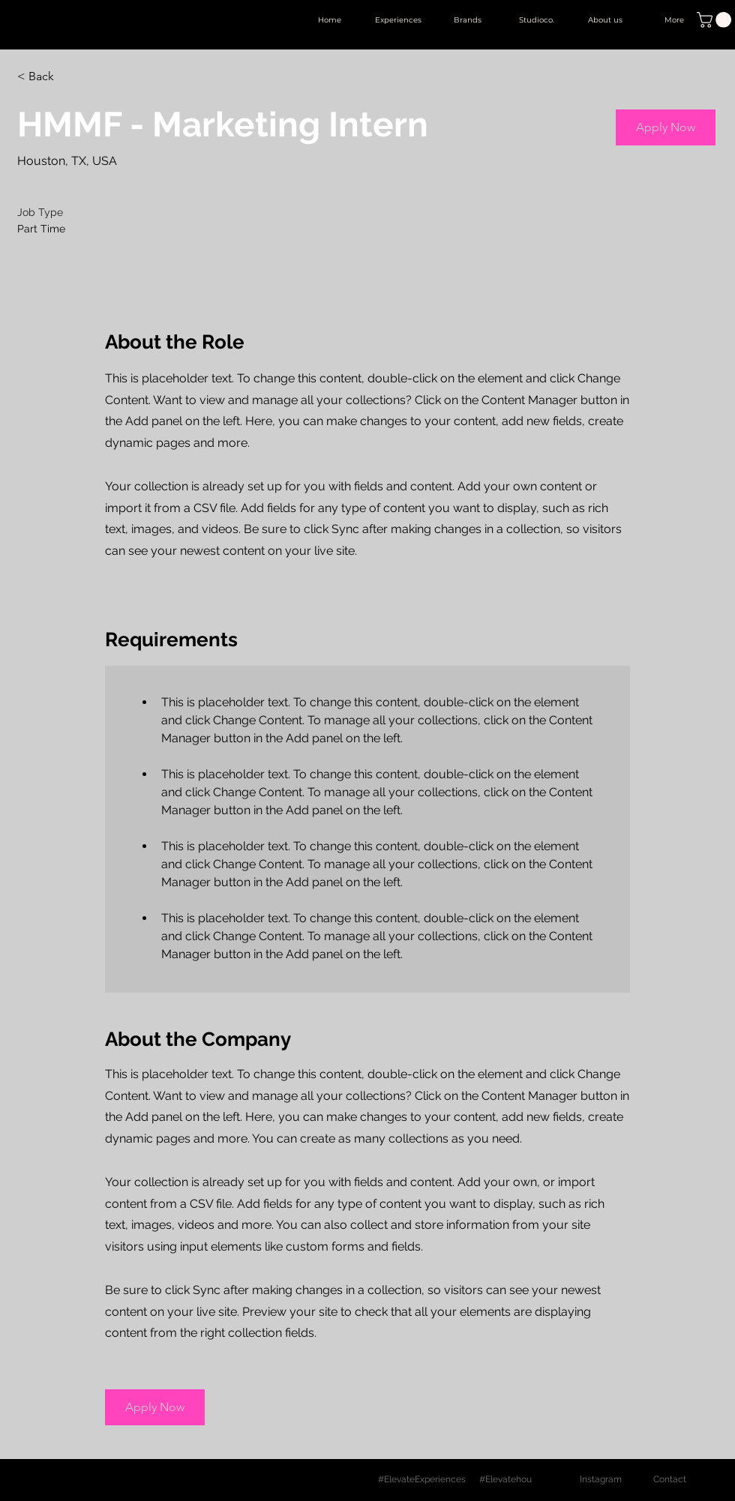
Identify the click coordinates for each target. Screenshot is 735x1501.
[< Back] (70, 77)
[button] (716, 20)
